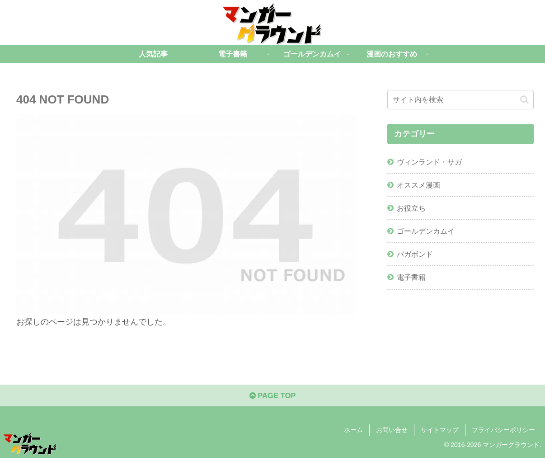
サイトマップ (440, 433)
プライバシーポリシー (503, 433)
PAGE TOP (272, 398)
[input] (460, 99)
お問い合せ (392, 433)
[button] (524, 99)
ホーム (353, 433)
